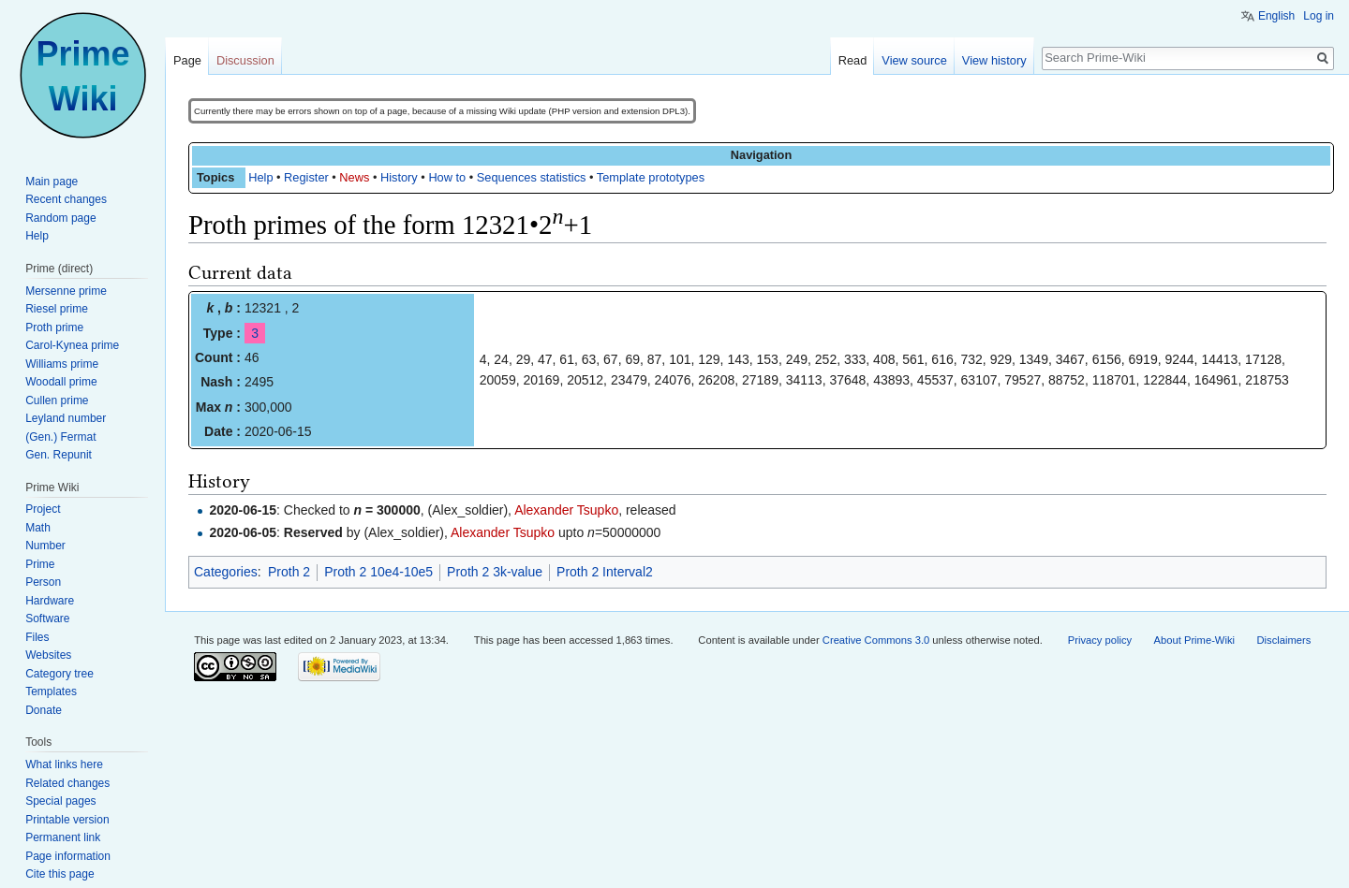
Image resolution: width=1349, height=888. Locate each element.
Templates (51, 691)
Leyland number (65, 418)
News (354, 177)
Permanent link (62, 837)
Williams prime (61, 364)
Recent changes (66, 199)
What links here (64, 764)
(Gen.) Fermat (60, 437)
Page (187, 60)
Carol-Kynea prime (72, 345)
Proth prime (54, 327)
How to (447, 177)
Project (42, 509)
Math (38, 527)
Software (47, 618)
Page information (68, 856)
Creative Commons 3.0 (876, 640)
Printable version (67, 819)
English (1276, 15)
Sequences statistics (531, 177)
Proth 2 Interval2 (604, 571)
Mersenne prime (66, 291)
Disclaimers (1283, 640)
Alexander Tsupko (566, 509)
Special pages (60, 801)
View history (994, 60)
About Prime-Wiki (1194, 640)
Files (37, 637)
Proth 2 (289, 571)
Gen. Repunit (58, 454)
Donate (43, 710)
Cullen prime (56, 400)
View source (914, 60)
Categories (226, 571)
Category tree (59, 673)
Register (306, 177)
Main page (51, 181)
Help (260, 177)
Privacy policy (1100, 640)
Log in (1318, 15)
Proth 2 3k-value (494, 571)
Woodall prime (60, 381)
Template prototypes (650, 177)
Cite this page (59, 874)
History (399, 177)
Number (45, 545)
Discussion (245, 60)
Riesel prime (56, 308)
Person (43, 582)
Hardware (49, 600)
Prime (39, 564)
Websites (48, 655)
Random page (60, 218)
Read (852, 60)
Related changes (67, 783)
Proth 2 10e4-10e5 (378, 571)
